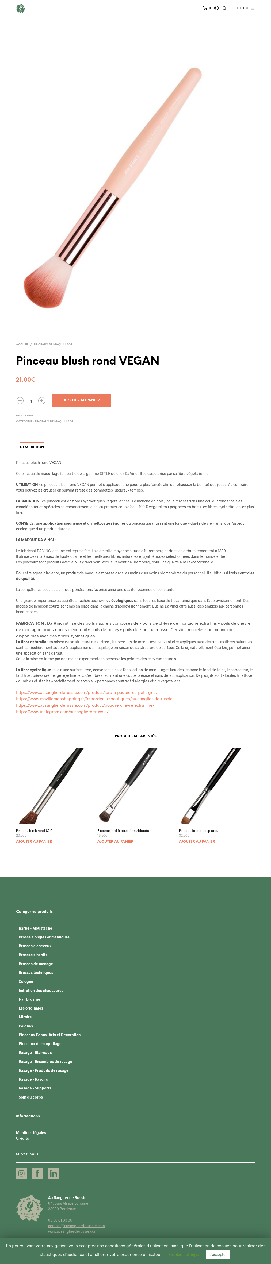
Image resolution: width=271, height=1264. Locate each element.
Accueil (22, 344)
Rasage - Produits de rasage (43, 1070)
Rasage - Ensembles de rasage (45, 1061)
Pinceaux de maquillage (53, 344)
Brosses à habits (33, 955)
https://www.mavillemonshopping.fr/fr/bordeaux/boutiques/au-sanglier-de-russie (94, 698)
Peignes (26, 1026)
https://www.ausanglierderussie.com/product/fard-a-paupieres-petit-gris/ (87, 692)
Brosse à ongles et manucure (44, 937)
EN (245, 8)
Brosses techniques (36, 972)
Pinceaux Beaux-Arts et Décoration (50, 1035)
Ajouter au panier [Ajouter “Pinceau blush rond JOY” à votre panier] (34, 842)
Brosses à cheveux (35, 946)
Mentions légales (31, 1132)
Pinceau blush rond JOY (34, 831)
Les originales (31, 1008)
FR (239, 8)
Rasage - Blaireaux (35, 1052)
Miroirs (25, 1017)
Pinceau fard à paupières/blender (123, 831)
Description (32, 447)
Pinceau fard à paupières (198, 831)
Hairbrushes (30, 999)
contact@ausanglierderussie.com (76, 1225)
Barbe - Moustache (35, 928)
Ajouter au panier (82, 400)
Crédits (22, 1138)
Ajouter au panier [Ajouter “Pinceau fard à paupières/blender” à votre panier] (115, 842)
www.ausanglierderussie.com (72, 1231)
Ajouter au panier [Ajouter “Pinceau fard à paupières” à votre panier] (197, 842)
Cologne (26, 981)
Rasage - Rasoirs (33, 1079)
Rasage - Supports (35, 1088)
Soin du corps (31, 1097)
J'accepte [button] (218, 1254)
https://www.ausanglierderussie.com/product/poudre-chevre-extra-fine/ (85, 705)
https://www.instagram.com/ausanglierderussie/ (62, 711)
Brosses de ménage (36, 963)
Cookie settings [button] (184, 1254)
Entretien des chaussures (41, 990)
